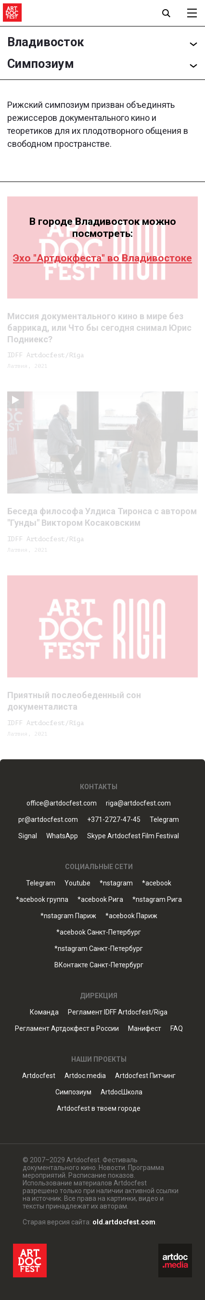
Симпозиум (73, 1092)
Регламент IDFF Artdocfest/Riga (117, 1012)
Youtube (77, 883)
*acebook (156, 883)
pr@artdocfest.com (48, 819)
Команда (44, 1012)
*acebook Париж (131, 916)
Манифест (144, 1028)
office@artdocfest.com (61, 803)
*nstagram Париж (68, 916)
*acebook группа (42, 899)
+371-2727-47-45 (114, 819)
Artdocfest (38, 1075)
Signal (27, 836)
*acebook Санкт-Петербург (98, 932)
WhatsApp (62, 836)
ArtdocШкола (121, 1092)
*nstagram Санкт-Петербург (98, 948)
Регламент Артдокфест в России (67, 1028)
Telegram (164, 819)
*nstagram (116, 883)
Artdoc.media (85, 1075)
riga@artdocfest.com (138, 803)
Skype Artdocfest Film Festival (133, 836)
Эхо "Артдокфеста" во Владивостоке (102, 258)
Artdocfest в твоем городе (99, 1108)
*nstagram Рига (157, 899)
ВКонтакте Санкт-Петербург (98, 965)
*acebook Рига (100, 899)
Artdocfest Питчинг (145, 1075)
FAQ (176, 1028)
